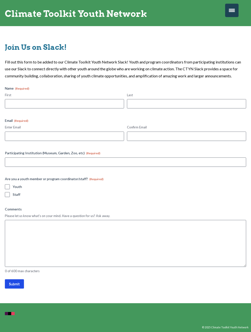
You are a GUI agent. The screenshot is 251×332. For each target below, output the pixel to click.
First (8, 95)
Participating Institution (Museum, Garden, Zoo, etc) (52, 153)
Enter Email (13, 127)
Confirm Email (137, 127)
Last (130, 95)
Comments (13, 209)
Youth (17, 187)
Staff (16, 194)
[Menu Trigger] (232, 10)
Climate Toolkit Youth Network (76, 13)
